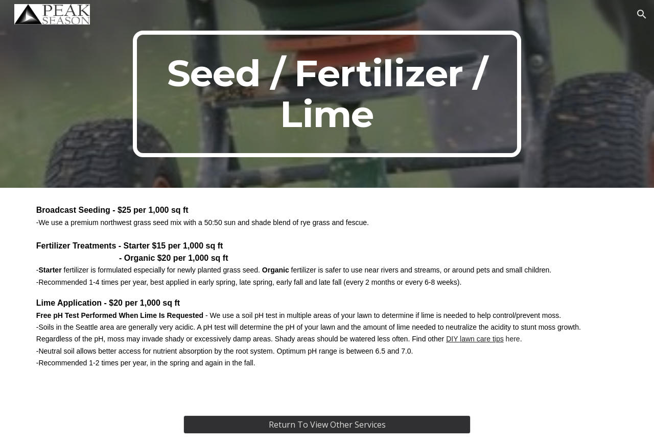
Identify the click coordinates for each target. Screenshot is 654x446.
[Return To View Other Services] (327, 424)
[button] (641, 14)
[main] (327, 94)
